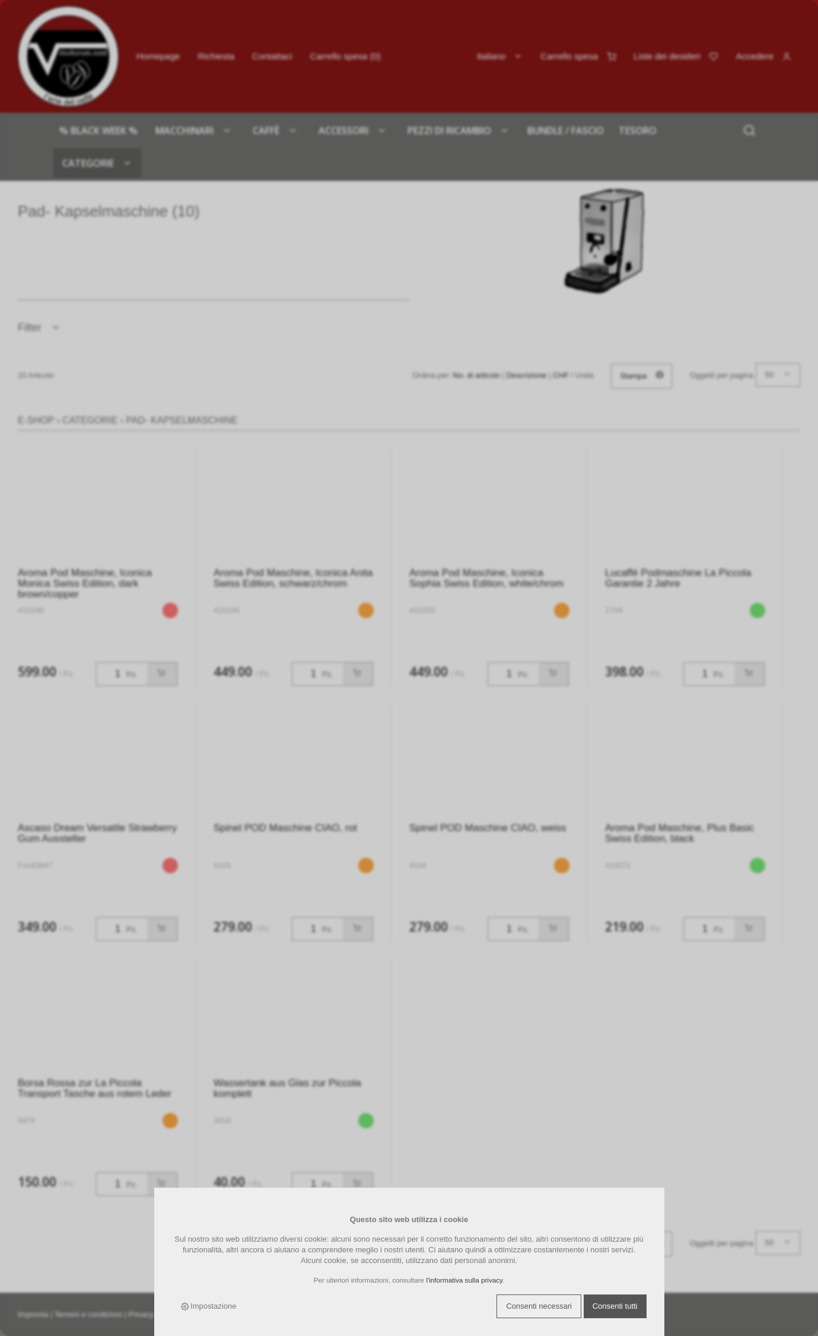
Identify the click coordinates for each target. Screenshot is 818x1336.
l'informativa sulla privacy (464, 1280)
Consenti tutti (615, 1306)
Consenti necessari (539, 1306)
